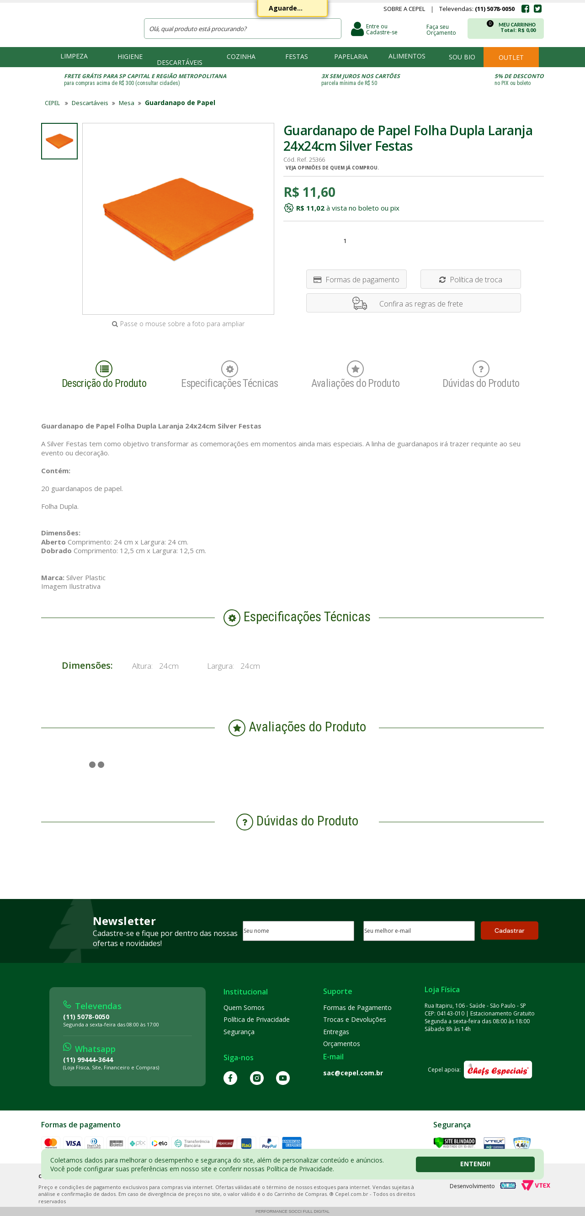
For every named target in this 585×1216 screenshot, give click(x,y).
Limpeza (74, 56)
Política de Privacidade (256, 1019)
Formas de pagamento (356, 280)
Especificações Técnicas (229, 375)
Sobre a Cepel (404, 9)
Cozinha (241, 56)
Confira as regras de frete (421, 304)
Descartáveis (179, 62)
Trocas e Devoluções (354, 1019)
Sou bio (462, 57)
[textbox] (242, 28)
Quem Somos (244, 1007)
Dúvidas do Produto (481, 375)
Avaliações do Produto (355, 375)
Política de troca (470, 280)
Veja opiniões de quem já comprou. (332, 167)
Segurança (239, 1031)
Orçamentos (341, 1043)
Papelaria (351, 56)
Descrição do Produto (104, 375)
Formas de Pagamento (357, 1007)
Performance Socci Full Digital (292, 1211)
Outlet (511, 57)
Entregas (336, 1031)
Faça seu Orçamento (441, 29)
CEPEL (86, 23)
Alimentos (406, 56)
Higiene (130, 56)
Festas (296, 56)
